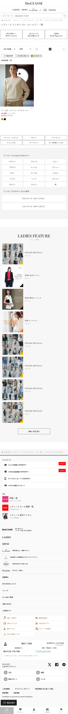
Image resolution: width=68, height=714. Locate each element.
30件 (21, 49)
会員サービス (9, 629)
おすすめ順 (7, 49)
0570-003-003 (44, 651)
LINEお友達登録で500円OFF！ (35, 471)
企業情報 (16, 693)
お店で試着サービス (11, 634)
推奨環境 (5, 693)
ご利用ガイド (6, 610)
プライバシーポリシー (22, 689)
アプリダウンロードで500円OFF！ (17, 478)
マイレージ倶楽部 (43, 628)
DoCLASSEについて (9, 584)
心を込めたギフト (43, 623)
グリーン (55, 167)
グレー (55, 161)
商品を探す (9, 703)
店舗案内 (5, 577)
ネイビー (12, 184)
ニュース (5, 590)
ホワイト (12, 161)
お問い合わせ (6, 604)
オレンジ (55, 179)
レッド (34, 179)
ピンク (12, 179)
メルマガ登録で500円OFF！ (35, 464)
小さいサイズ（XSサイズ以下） (34, 206)
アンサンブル (22, 56)
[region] (34, 10)
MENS (24, 9)
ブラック (34, 161)
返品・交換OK (9, 618)
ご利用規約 (6, 689)
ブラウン (12, 167)
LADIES (16, 9)
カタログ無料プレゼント (14, 485)
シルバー (34, 184)
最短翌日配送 (41, 618)
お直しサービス (10, 623)
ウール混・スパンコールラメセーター (15, 110)
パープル (34, 173)
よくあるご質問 (7, 597)
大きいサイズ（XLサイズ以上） (34, 198)
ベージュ (34, 167)
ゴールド (35, 56)
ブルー (12, 173)
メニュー (6, 711)
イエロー (55, 173)
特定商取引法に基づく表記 (44, 689)
